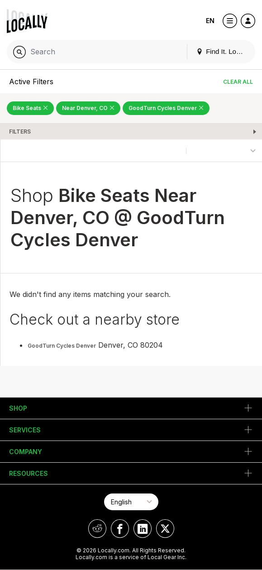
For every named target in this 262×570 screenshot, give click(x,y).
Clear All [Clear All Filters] (238, 81)
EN (210, 20)
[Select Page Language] (131, 501)
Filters (20, 131)
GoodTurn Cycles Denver (62, 345)
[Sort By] (224, 150)
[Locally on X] (165, 528)
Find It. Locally (223, 51)
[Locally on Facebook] (120, 528)
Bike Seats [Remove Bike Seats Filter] (30, 108)
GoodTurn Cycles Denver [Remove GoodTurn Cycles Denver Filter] (166, 108)
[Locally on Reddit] (97, 528)
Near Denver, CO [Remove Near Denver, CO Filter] (88, 108)
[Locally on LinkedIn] (142, 528)
